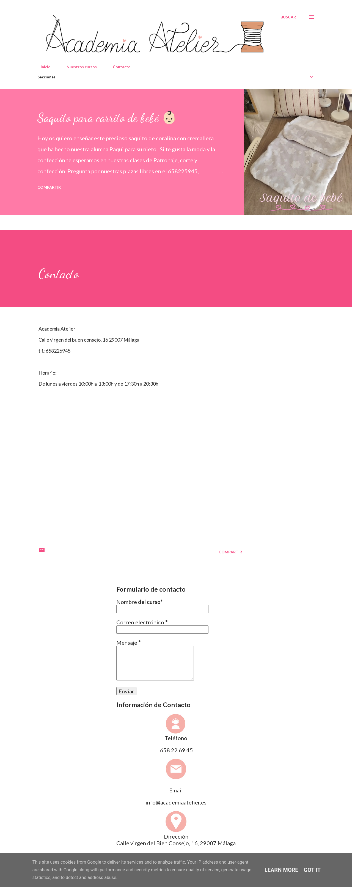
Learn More (281, 870)
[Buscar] (288, 17)
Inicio (42, 66)
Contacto (118, 66)
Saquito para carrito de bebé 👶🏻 (107, 118)
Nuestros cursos (78, 66)
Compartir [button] (49, 187)
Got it (312, 870)
